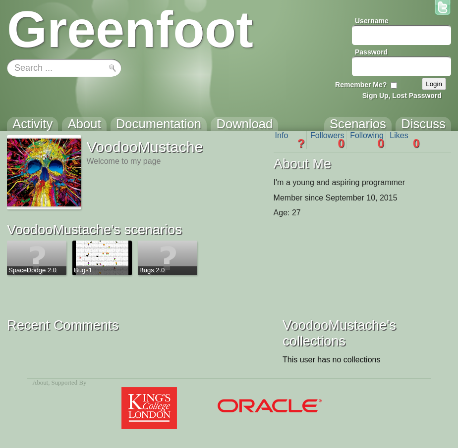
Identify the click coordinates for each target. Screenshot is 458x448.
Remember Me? (361, 85)
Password (371, 52)
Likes (404, 140)
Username (372, 21)
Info (290, 140)
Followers (327, 140)
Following (367, 140)
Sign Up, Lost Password (402, 96)
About (40, 382)
